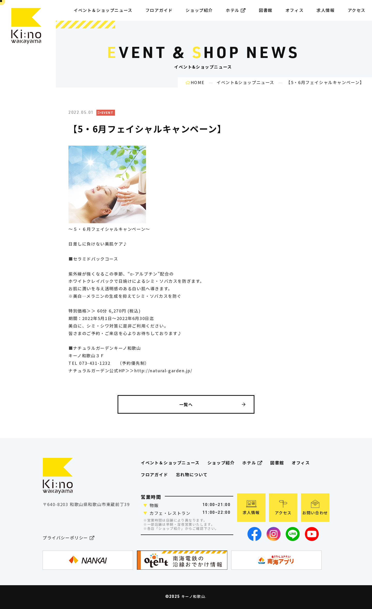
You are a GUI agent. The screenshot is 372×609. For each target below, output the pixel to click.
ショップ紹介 (199, 10)
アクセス (357, 10)
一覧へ (212, 404)
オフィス (294, 10)
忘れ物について (192, 474)
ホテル (236, 10)
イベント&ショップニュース (245, 82)
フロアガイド (154, 474)
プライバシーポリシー (69, 538)
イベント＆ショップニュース (103, 10)
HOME (195, 82)
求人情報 (325, 10)
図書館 (266, 10)
